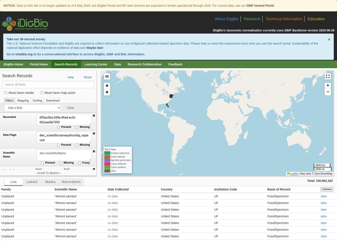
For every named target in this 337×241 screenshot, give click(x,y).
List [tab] (14, 182)
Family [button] (6, 189)
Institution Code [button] (225, 189)
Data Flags (9, 134)
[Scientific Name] (63, 155)
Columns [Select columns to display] (327, 189)
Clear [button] (70, 108)
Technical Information (284, 19)
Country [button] (167, 189)
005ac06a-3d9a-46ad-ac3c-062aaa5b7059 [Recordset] (63, 119)
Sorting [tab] (37, 100)
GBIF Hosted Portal (260, 5)
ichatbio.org (23, 54)
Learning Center (95, 64)
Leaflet (292, 173)
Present (64, 127)
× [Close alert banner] (329, 39)
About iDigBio (226, 19)
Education (316, 19)
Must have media (19, 92)
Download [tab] (52, 100)
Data (117, 64)
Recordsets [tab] (71, 182)
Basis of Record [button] (278, 189)
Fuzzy (84, 163)
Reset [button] (88, 77)
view (324, 196)
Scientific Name (9, 154)
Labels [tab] (32, 182)
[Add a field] (32, 107)
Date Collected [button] (118, 189)
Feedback (175, 64)
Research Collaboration (145, 64)
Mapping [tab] (23, 100)
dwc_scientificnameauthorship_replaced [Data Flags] (63, 137)
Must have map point (57, 92)
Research (252, 19)
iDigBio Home (13, 64)
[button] (93, 116)
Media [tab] (50, 182)
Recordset (9, 117)
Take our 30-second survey (26, 39)
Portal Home (39, 64)
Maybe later (95, 47)
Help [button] (71, 77)
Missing (82, 127)
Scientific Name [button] (66, 189)
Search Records (66, 64)
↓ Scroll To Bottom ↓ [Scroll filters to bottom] (48, 173)
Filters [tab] (9, 100)
